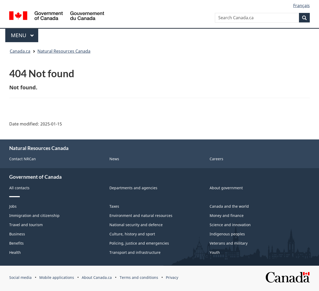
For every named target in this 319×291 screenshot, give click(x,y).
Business (17, 233)
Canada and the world (229, 206)
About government (226, 187)
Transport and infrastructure (135, 252)
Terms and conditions (139, 277)
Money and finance (227, 215)
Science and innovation (230, 224)
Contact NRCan (22, 158)
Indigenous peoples (227, 233)
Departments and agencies (133, 187)
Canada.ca (20, 51)
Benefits (16, 243)
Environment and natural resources (140, 215)
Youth (215, 252)
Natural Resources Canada (63, 51)
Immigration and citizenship (34, 215)
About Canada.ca (97, 277)
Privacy (172, 277)
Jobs (13, 206)
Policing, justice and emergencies (139, 243)
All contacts (19, 187)
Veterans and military (229, 243)
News (114, 158)
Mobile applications (56, 277)
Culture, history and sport (132, 233)
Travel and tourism (26, 224)
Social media (20, 277)
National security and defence (136, 224)
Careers (216, 158)
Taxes (114, 206)
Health (15, 252)
